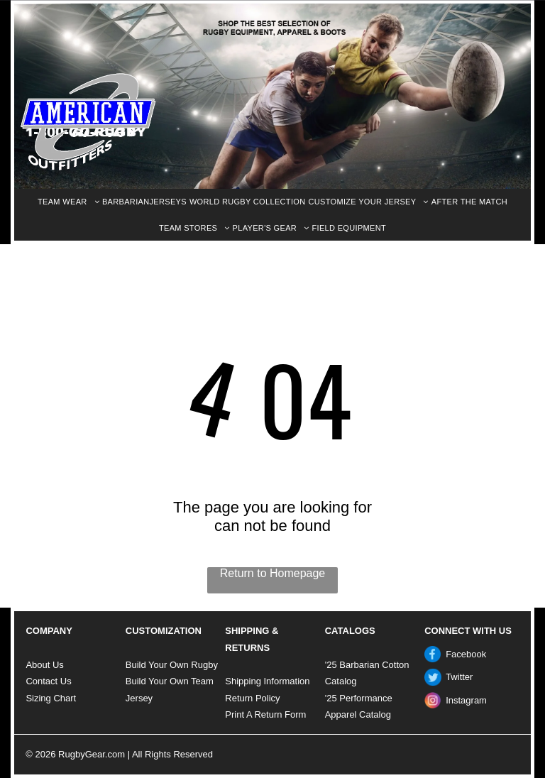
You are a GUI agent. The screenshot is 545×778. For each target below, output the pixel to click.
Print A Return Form (265, 714)
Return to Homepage (273, 573)
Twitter (459, 677)
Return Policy (252, 698)
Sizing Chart (51, 698)
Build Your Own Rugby (172, 664)
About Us (44, 664)
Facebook (466, 654)
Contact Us (48, 681)
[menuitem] (68, 202)
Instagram (466, 700)
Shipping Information (267, 681)
